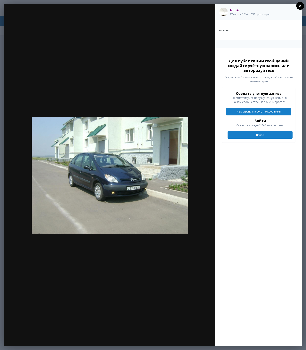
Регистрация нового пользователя (259, 111)
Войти (260, 135)
